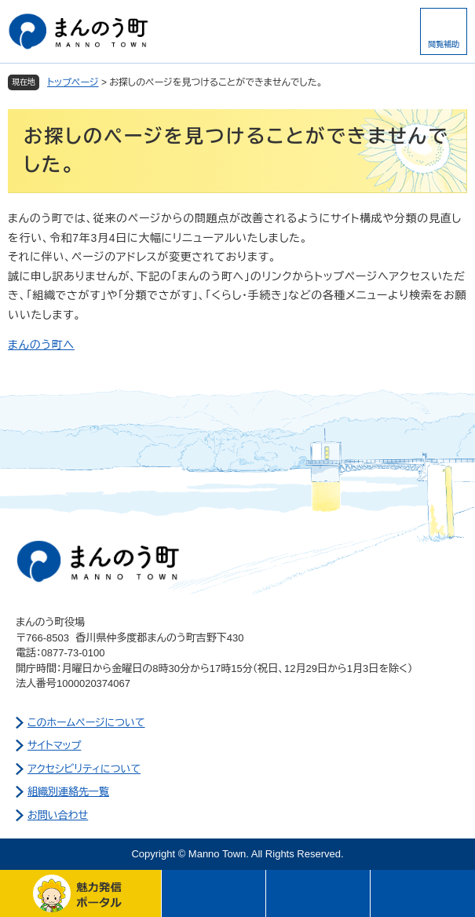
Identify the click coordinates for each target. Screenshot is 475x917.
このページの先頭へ (423, 893)
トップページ (73, 82)
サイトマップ (54, 745)
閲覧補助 (443, 44)
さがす (318, 893)
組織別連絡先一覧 (68, 792)
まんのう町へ (41, 344)
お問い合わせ (57, 815)
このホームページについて (86, 723)
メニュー (214, 893)
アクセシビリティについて (84, 769)
